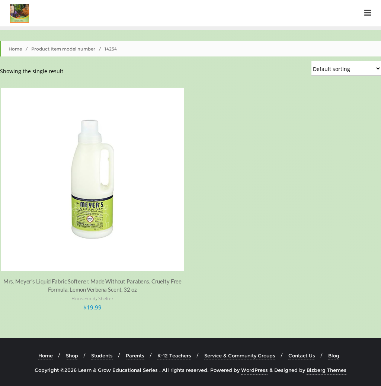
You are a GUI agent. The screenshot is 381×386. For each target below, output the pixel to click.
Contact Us (301, 356)
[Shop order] (346, 68)
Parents (135, 356)
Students (102, 356)
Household (83, 299)
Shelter (105, 299)
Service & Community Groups (239, 356)
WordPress (254, 370)
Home (15, 49)
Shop (72, 356)
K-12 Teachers (174, 356)
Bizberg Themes (326, 370)
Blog (333, 356)
